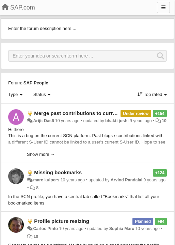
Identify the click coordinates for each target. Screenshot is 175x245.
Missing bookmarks (58, 172)
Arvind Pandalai (126, 180)
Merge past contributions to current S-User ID (89, 113)
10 (164, 120)
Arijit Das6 (43, 120)
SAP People (35, 82)
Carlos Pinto (45, 228)
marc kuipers (46, 180)
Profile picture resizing (61, 221)
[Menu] (163, 7)
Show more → (41, 154)
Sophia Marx (121, 228)
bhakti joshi (117, 120)
